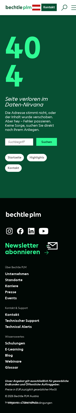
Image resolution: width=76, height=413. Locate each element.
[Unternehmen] (17, 274)
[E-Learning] (14, 349)
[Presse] (10, 292)
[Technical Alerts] (18, 326)
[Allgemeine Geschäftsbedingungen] (30, 403)
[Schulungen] (15, 343)
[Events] (11, 298)
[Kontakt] (49, 7)
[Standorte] (13, 280)
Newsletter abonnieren (31, 248)
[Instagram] (9, 231)
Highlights (37, 157)
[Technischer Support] (22, 320)
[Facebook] (20, 231)
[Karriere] (11, 286)
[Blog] (9, 355)
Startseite (14, 157)
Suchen (46, 142)
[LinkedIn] (31, 231)
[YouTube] (43, 231)
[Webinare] (13, 361)
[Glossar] (11, 367)
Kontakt (13, 168)
